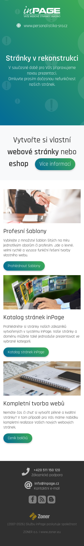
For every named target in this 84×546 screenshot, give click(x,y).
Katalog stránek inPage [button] (26, 352)
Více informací (55, 164)
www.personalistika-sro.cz (42, 26)
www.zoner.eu (51, 532)
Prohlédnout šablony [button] (24, 265)
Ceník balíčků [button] (18, 438)
